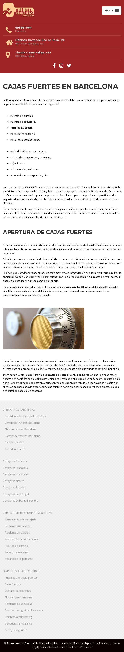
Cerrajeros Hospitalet (15, 474)
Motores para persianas (19, 597)
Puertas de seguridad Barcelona (24, 610)
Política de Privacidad (80, 647)
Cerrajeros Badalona (15, 461)
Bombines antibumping (18, 617)
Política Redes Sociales (53, 647)
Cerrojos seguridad (16, 630)
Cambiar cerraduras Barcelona (22, 436)
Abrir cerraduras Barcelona (20, 429)
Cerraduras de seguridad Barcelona (25, 416)
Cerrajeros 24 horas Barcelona (22, 423)
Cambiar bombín (14, 442)
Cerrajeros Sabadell (14, 487)
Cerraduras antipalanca (18, 623)
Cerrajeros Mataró (13, 481)
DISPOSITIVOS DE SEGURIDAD (21, 571)
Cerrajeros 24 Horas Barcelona (21, 500)
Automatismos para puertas (21, 577)
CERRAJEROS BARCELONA (19, 409)
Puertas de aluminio (16, 545)
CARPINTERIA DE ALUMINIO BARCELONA (27, 513)
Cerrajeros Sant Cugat (16, 494)
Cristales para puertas (18, 590)
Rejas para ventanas (17, 552)
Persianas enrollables (17, 532)
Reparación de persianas (19, 559)
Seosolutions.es (101, 643)
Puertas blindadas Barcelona (22, 539)
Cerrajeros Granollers (15, 468)
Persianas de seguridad (18, 604)
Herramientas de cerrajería (20, 519)
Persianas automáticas (18, 526)
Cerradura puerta (15, 449)
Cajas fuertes (13, 584)
